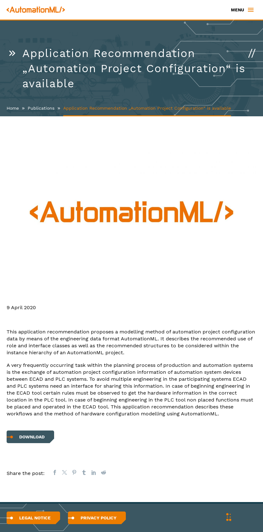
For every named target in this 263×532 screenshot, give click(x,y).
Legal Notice (35, 517)
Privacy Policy (98, 517)
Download (32, 436)
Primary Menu (251, 10)
